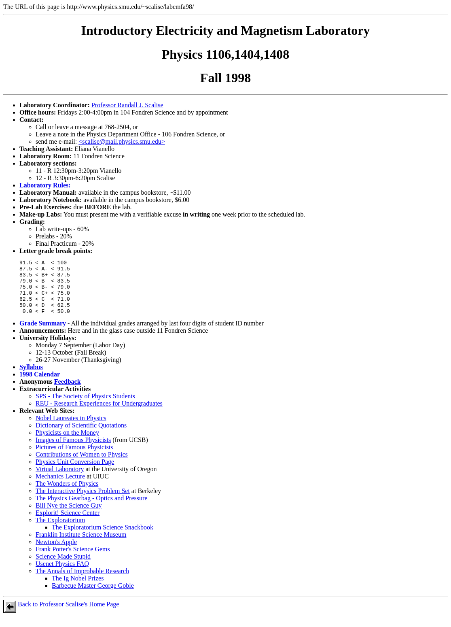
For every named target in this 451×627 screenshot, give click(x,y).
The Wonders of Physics (67, 494)
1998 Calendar (39, 385)
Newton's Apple (56, 552)
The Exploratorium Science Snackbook (102, 538)
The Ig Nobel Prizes (78, 589)
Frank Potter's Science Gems (73, 560)
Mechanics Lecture (60, 487)
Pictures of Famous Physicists (74, 458)
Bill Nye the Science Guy (69, 516)
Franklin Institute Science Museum (81, 545)
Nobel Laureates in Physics (71, 428)
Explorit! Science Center (68, 523)
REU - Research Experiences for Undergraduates (99, 414)
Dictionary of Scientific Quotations (81, 436)
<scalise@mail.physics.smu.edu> (121, 141)
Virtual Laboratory (60, 479)
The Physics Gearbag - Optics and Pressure (91, 509)
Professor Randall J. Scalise (127, 105)
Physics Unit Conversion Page (75, 472)
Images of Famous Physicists (73, 450)
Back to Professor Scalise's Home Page (61, 615)
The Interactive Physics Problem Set (83, 501)
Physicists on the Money (67, 443)
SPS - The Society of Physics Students (85, 407)
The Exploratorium (60, 530)
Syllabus (31, 377)
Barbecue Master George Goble (93, 596)
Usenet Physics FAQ (62, 574)
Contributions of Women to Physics (82, 465)
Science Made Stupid (63, 567)
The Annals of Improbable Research (82, 581)
